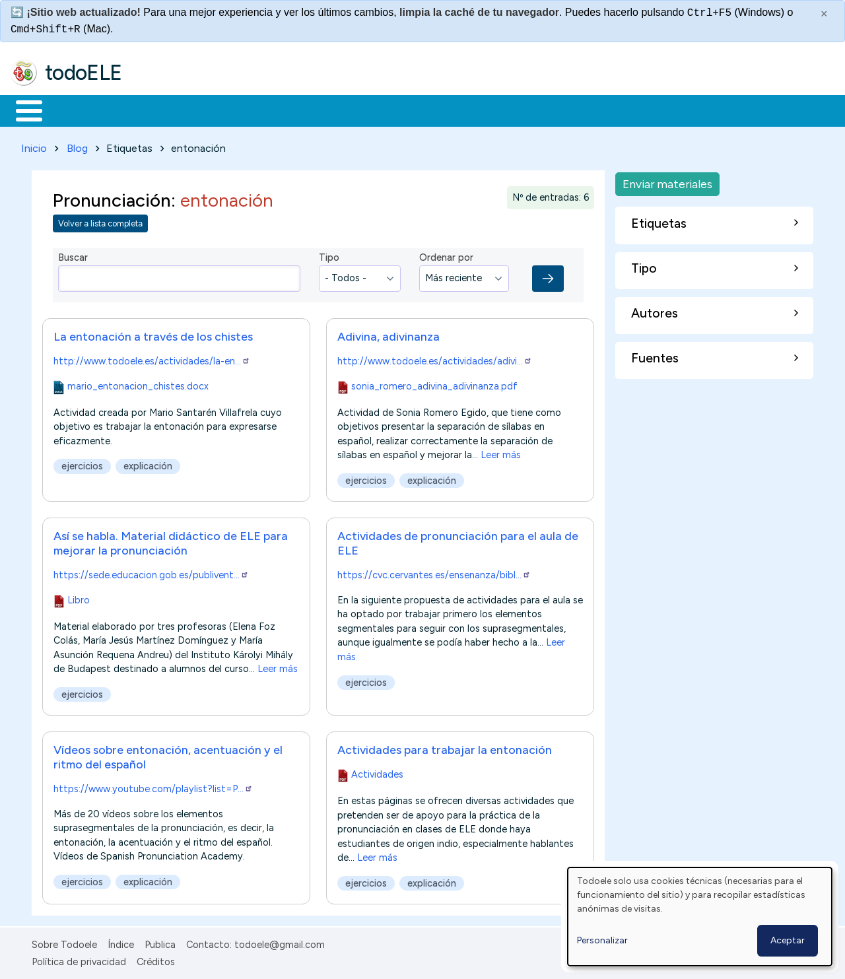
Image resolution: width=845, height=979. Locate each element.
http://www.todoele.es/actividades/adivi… (434, 358)
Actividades (377, 772)
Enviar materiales (667, 181)
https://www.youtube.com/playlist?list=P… (153, 787)
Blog (77, 145)
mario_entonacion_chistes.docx (138, 383)
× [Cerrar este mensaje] (824, 13)
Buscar (542, 109)
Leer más (501, 452)
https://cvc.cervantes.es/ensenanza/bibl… (434, 572)
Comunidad (483, 109)
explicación (147, 463)
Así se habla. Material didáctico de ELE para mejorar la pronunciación (170, 540)
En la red (311, 109)
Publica (160, 942)
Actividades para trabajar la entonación (444, 748)
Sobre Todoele (64, 942)
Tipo (329, 255)
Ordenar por (446, 255)
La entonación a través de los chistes (153, 334)
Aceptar (787, 940)
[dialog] (700, 916)
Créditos (156, 960)
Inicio (22, 109)
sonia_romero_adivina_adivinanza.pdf (434, 383)
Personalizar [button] (602, 940)
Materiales (74, 109)
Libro (78, 597)
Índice (121, 942)
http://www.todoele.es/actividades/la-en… (151, 358)
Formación (159, 109)
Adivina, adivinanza (388, 334)
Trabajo (238, 109)
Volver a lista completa (100, 221)
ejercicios (82, 463)
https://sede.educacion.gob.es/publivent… (151, 572)
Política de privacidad (79, 960)
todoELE (83, 72)
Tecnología (395, 109)
